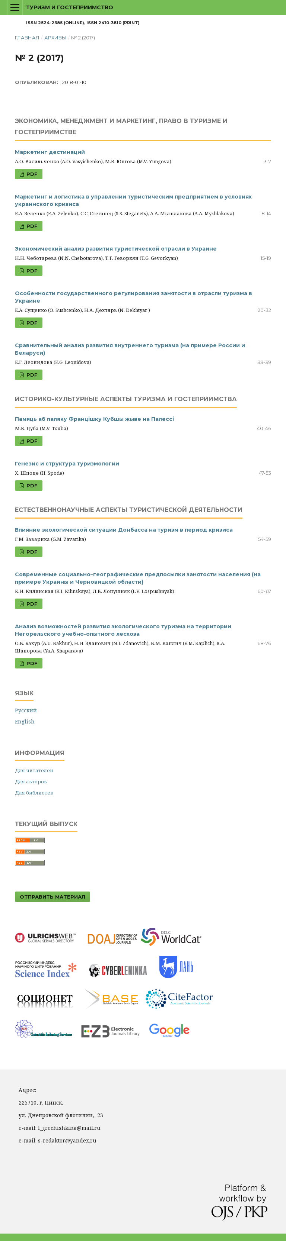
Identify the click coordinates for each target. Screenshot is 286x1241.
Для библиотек (34, 792)
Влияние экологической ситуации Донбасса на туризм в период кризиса (124, 529)
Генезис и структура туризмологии (67, 463)
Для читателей (34, 770)
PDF (31, 174)
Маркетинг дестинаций (50, 152)
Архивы (55, 38)
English (25, 721)
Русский (26, 710)
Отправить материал (52, 897)
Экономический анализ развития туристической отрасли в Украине (116, 248)
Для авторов (31, 781)
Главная (27, 38)
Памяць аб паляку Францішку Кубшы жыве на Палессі (94, 419)
